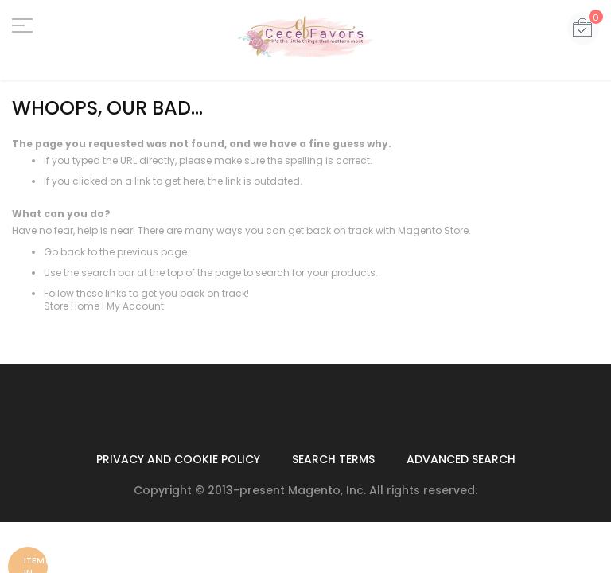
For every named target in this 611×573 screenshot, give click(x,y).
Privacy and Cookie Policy (178, 459)
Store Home (71, 306)
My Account (135, 306)
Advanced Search (461, 459)
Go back (64, 252)
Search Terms (333, 459)
